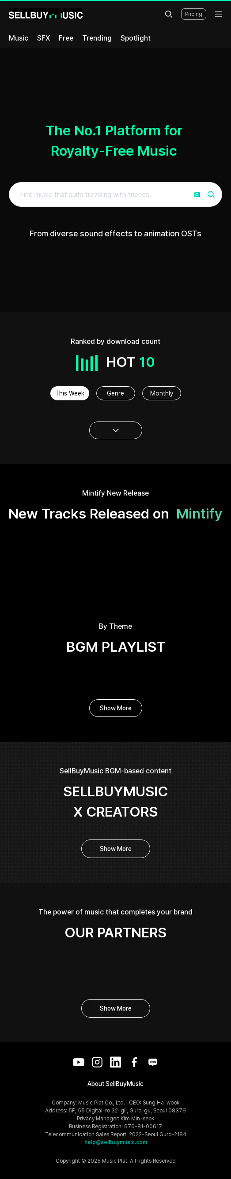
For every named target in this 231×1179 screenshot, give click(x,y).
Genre (115, 393)
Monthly (161, 393)
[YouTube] (78, 1062)
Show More (116, 708)
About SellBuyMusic (115, 1083)
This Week (69, 393)
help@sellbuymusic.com (115, 1142)
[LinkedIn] (115, 1062)
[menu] (218, 14)
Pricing (193, 14)
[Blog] (153, 1062)
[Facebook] (134, 1062)
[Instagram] (97, 1062)
